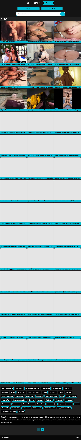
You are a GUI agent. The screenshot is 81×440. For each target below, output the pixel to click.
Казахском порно (7, 396)
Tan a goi (31, 400)
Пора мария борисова (32, 388)
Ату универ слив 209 (64, 408)
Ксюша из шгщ (71, 396)
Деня (62, 396)
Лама (13, 392)
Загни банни (41, 404)
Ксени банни (26, 408)
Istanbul (69, 404)
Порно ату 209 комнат (9, 412)
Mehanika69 (69, 400)
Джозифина (5, 404)
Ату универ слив (50, 408)
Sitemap (78, 437)
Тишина (68, 392)
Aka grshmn (19, 388)
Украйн (61, 392)
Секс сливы (5, 437)
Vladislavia (5, 392)
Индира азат (16, 404)
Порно (40, 3)
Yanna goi (40, 400)
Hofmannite (68, 388)
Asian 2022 (5, 408)
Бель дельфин (52, 404)
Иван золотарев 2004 (19, 400)
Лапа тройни (46, 388)
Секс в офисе (37, 408)
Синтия (76, 404)
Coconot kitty (21, 392)
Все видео (52, 8)
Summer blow (15, 408)
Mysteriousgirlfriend (51, 396)
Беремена (53, 392)
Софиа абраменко (28, 404)
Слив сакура (19, 396)
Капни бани (29, 396)
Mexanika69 (59, 400)
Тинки (45, 392)
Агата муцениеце (7, 388)
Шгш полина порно (34, 392)
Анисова (21, 412)
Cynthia (62, 404)
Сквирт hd (39, 396)
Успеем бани (6, 400)
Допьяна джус (57, 388)
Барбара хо (49, 400)
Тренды (28, 8)
